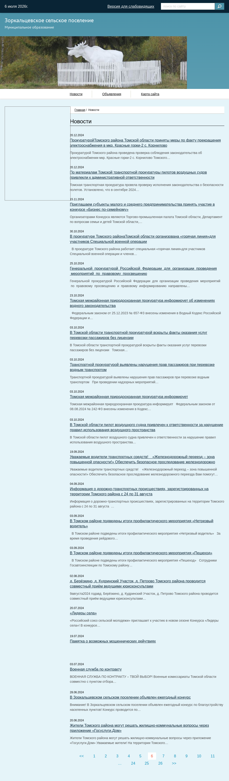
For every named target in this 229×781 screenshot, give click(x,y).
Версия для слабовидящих (130, 6)
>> (174, 763)
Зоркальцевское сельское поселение (49, 20)
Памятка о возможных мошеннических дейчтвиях (113, 641)
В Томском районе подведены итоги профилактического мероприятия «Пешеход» (141, 553)
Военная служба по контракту (96, 669)
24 (133, 763)
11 (213, 756)
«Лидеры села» (83, 613)
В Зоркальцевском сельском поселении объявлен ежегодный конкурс (130, 697)
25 (147, 763)
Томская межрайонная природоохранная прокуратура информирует (129, 397)
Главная (80, 110)
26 (160, 763)
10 (199, 756)
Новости (76, 94)
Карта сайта (150, 94)
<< (81, 756)
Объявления (111, 94)
